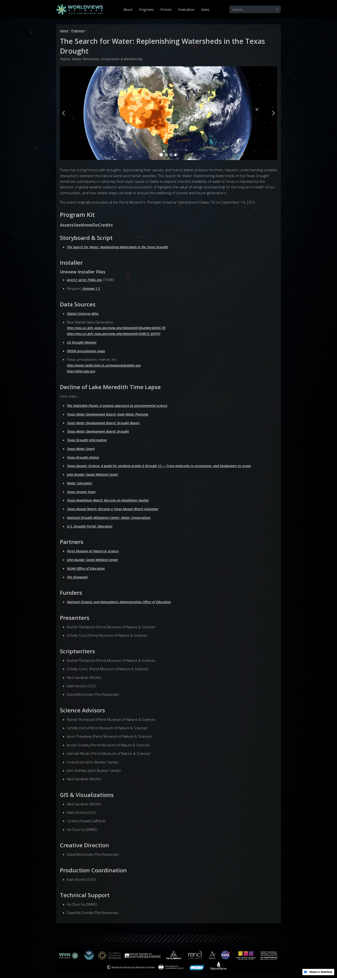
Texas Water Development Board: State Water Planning (112, 413)
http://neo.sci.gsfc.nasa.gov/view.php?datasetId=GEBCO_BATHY (118, 333)
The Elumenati (78, 574)
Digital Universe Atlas (84, 313)
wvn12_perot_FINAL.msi (85, 279)
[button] (63, 113)
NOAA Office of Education (87, 565)
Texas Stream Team (83, 489)
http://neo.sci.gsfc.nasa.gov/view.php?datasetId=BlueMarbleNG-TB (121, 327)
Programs (146, 9)
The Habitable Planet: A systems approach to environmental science (122, 404)
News (205, 9)
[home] (79, 9)
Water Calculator (81, 481)
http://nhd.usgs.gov (83, 370)
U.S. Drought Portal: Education (92, 523)
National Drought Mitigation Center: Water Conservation (113, 515)
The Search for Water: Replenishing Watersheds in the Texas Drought (123, 247)
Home (64, 30)
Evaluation (186, 9)
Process (166, 9)
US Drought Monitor (83, 341)
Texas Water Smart (82, 447)
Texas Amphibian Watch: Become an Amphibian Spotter (112, 498)
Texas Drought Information (89, 438)
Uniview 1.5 (91, 288)
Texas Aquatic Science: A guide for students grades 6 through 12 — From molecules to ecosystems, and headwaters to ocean (168, 464)
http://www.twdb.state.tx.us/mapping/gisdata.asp (108, 364)
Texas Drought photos (85, 455)
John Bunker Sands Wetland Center (95, 472)
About (127, 9)
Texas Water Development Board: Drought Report (107, 421)
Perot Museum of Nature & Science (95, 548)
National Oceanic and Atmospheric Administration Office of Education (124, 599)
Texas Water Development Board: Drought (101, 430)
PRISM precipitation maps (88, 350)
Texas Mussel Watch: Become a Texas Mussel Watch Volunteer (117, 506)
